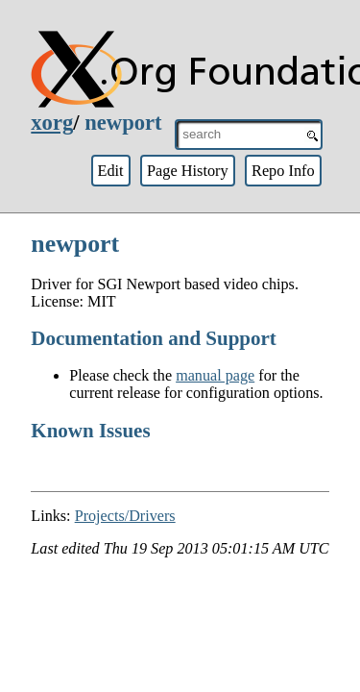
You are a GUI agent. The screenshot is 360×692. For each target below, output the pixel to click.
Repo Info (283, 170)
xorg (52, 123)
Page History (187, 170)
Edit (110, 170)
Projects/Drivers (125, 515)
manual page (215, 375)
